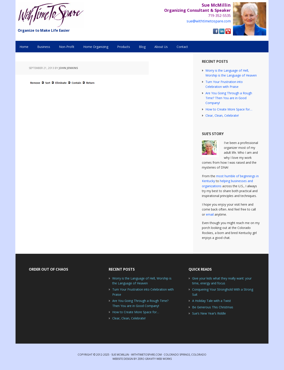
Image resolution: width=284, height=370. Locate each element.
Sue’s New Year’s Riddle (209, 313)
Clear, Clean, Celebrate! (222, 115)
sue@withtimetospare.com (209, 21)
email (210, 214)
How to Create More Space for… (228, 109)
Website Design (122, 359)
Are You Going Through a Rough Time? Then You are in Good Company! (228, 98)
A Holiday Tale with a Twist (211, 301)
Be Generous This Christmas (212, 307)
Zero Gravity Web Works (155, 359)
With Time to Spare (51, 15)
